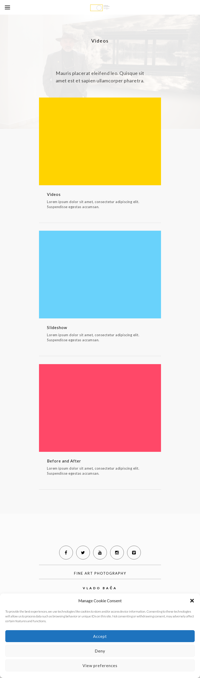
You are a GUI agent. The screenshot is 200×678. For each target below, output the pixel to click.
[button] (192, 600)
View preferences (100, 665)
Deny (100, 650)
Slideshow (57, 327)
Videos (54, 194)
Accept (100, 636)
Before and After (64, 460)
